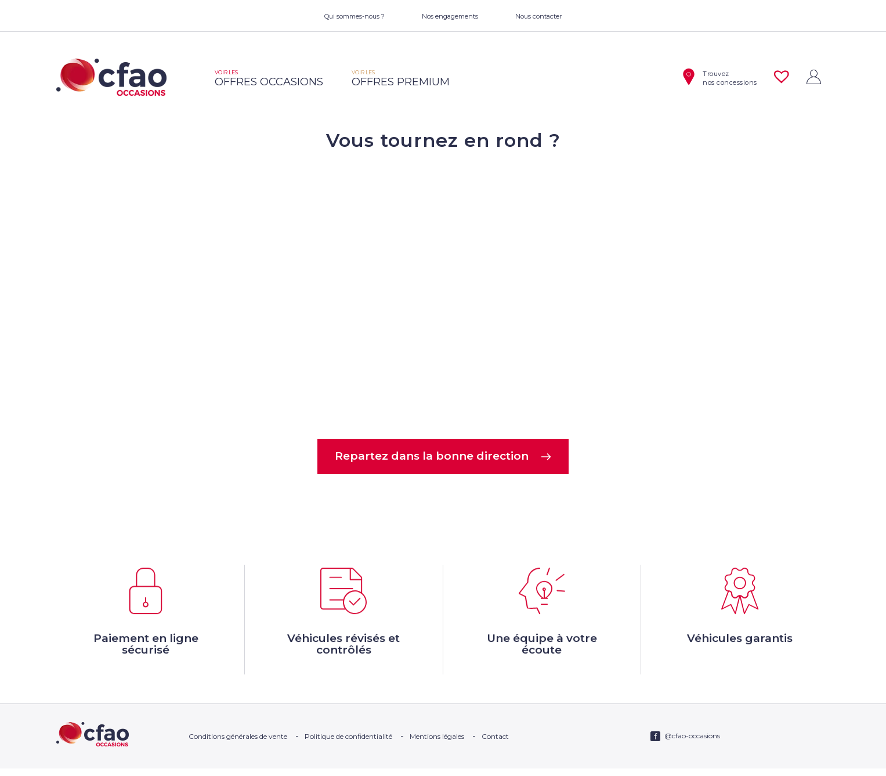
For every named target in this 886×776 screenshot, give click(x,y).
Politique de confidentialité (348, 743)
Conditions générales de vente (238, 743)
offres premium (401, 78)
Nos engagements (450, 16)
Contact (495, 743)
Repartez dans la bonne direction (443, 457)
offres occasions (269, 78)
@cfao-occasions (692, 743)
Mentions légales (437, 743)
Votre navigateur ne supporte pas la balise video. (443, 294)
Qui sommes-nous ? (354, 16)
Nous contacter (538, 16)
